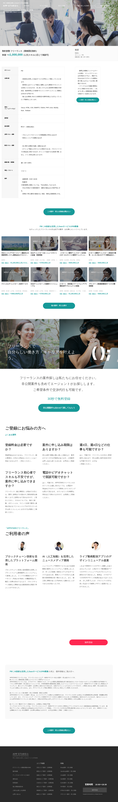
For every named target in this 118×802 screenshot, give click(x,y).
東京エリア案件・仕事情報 (44, 786)
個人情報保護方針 (18, 786)
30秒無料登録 (105, 5)
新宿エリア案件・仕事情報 (44, 771)
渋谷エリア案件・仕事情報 (44, 767)
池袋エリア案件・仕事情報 (44, 775)
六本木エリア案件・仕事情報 (45, 782)
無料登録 (88, 642)
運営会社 (15, 779)
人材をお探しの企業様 (82, 5)
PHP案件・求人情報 (66, 786)
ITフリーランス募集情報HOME (22, 767)
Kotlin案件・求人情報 (66, 782)
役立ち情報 (61, 5)
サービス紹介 (44, 5)
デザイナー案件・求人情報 (68, 794)
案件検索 (26, 5)
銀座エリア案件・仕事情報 (44, 794)
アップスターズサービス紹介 (21, 775)
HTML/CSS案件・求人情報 (68, 790)
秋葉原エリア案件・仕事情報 (45, 779)
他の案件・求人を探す (59, 305)
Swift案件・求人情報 (66, 779)
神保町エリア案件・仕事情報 (45, 790)
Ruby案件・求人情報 (66, 767)
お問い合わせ (17, 794)
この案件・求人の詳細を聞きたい (88, 100)
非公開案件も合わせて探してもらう (59, 408)
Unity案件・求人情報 (66, 775)
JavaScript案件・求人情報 (68, 771)
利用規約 (15, 782)
